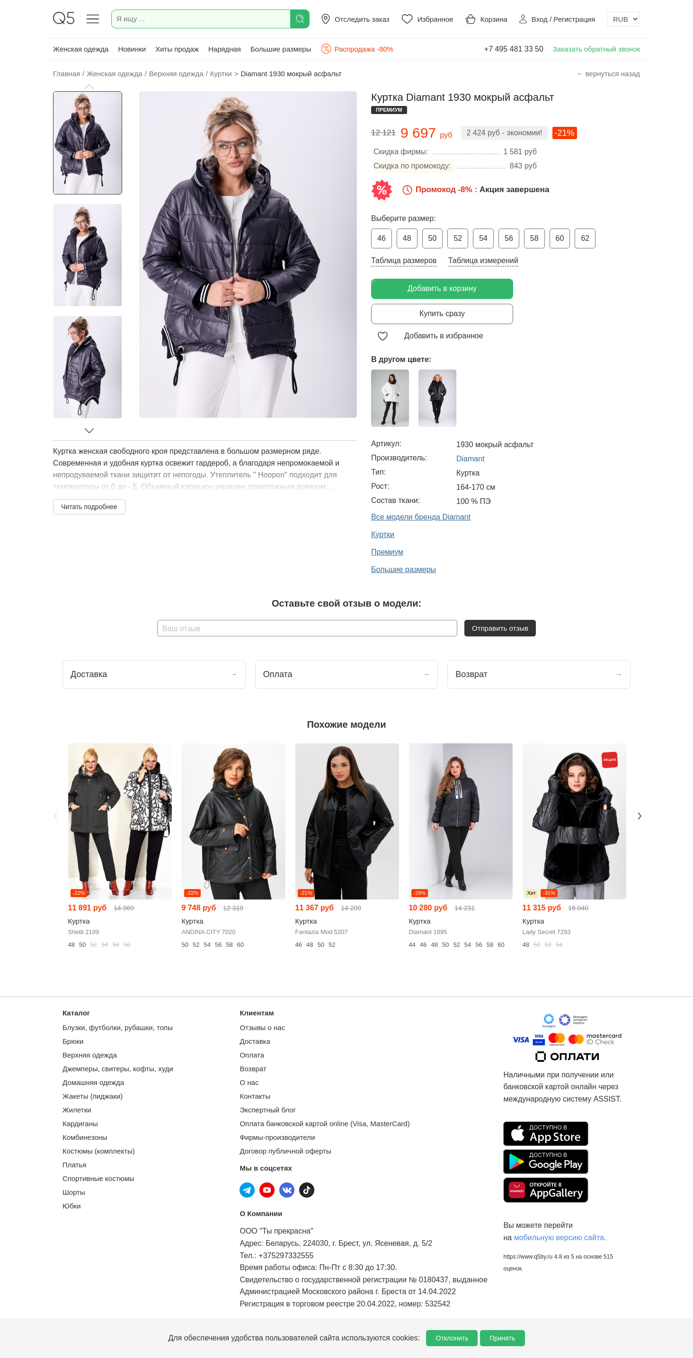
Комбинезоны (84, 1137)
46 (381, 238)
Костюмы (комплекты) (98, 1151)
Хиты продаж (177, 49)
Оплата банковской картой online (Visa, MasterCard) (324, 1124)
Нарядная (224, 49)
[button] (89, 86)
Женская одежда (80, 49)
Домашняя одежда (93, 1082)
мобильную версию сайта (559, 1238)
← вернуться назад (608, 74)
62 (585, 238)
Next (638, 815)
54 (483, 238)
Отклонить (451, 1338)
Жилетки (76, 1110)
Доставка (255, 1041)
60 (560, 238)
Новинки (132, 49)
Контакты (255, 1096)
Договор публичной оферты (285, 1151)
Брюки (72, 1041)
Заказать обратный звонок (596, 49)
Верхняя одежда (89, 1055)
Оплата (252, 1055)
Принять (502, 1338)
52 (457, 238)
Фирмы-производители (277, 1137)
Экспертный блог (268, 1110)
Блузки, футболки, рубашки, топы (117, 1027)
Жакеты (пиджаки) (92, 1096)
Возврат (253, 1069)
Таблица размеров (403, 260)
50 (432, 238)
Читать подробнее (89, 507)
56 (509, 238)
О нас (249, 1082)
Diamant (470, 459)
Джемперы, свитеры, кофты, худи (117, 1069)
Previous (54, 815)
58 (534, 238)
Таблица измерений (483, 260)
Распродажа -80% (356, 48)
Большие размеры (280, 49)
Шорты (73, 1192)
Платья (74, 1165)
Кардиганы (80, 1124)
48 (407, 238)
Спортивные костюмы (98, 1178)
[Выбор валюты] (623, 19)
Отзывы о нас (262, 1027)
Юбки (71, 1206)
